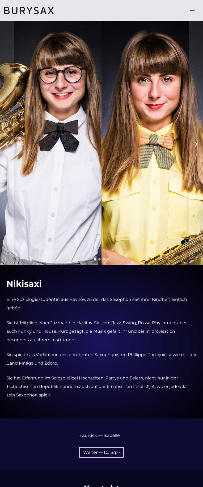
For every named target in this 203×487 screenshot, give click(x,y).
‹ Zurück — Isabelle (100, 435)
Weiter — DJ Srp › (101, 452)
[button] (192, 10)
